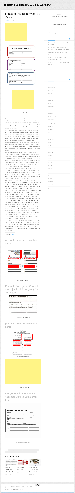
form (50, 133)
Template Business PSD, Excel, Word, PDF (33, 5)
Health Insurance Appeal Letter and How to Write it (10, 470)
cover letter (51, 120)
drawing (51, 130)
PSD (50, 159)
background (52, 87)
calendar (51, 100)
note (50, 146)
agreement (51, 84)
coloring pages (52, 117)
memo (50, 143)
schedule (51, 175)
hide (13, 234)
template (7, 21)
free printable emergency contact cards (31, 450)
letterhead (51, 139)
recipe (50, 165)
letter (50, 136)
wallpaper (51, 188)
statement (51, 182)
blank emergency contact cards (15, 450)
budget (50, 94)
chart (50, 110)
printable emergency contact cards (29, 452)
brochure (51, 91)
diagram (51, 126)
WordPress (13, 490)
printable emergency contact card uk (13, 452)
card (50, 104)
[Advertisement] (16, 32)
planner (51, 152)
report (50, 169)
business (51, 97)
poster (50, 156)
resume (51, 172)
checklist (51, 113)
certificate (51, 107)
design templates (53, 123)
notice (50, 149)
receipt (50, 162)
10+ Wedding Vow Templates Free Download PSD (34, 470)
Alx (22, 490)
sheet (50, 178)
